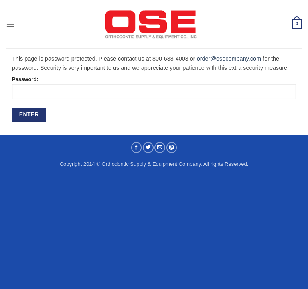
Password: (154, 87)
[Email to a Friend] (159, 147)
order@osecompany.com (229, 58)
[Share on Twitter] (148, 147)
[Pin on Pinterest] (171, 147)
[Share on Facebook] (136, 147)
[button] (10, 24)
